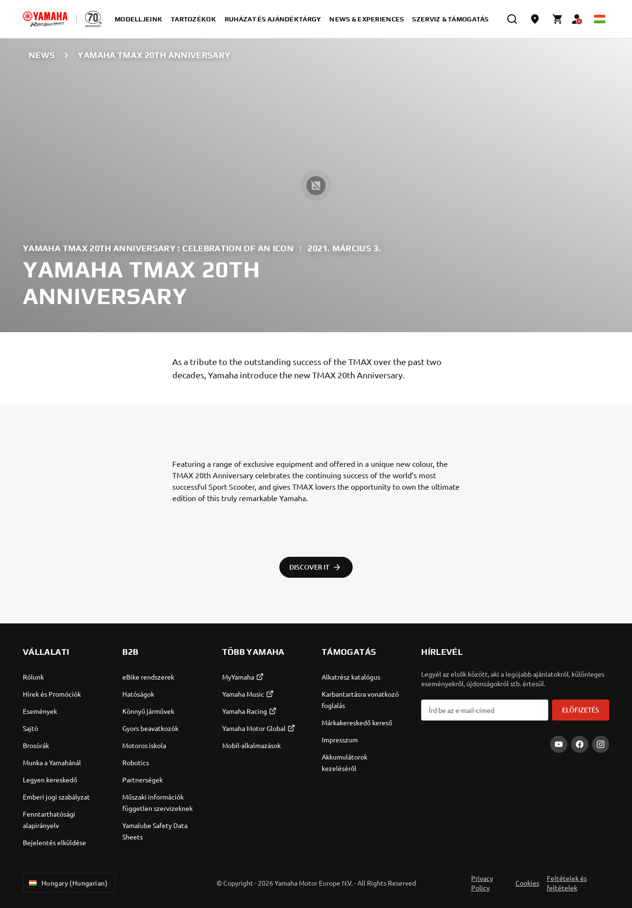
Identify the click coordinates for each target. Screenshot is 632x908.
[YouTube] (558, 744)
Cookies (527, 882)
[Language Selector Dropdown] (599, 19)
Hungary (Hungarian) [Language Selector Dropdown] (67, 882)
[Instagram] (600, 744)
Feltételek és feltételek (567, 883)
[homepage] (45, 19)
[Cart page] (557, 19)
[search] (512, 19)
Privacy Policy (482, 883)
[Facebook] (579, 744)
